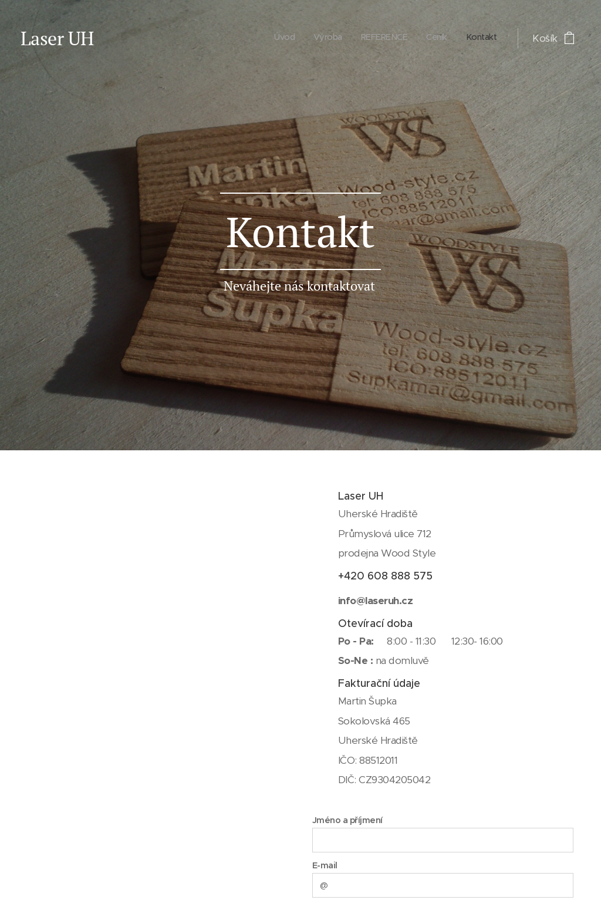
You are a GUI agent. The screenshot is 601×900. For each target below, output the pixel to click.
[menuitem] (424, 38)
